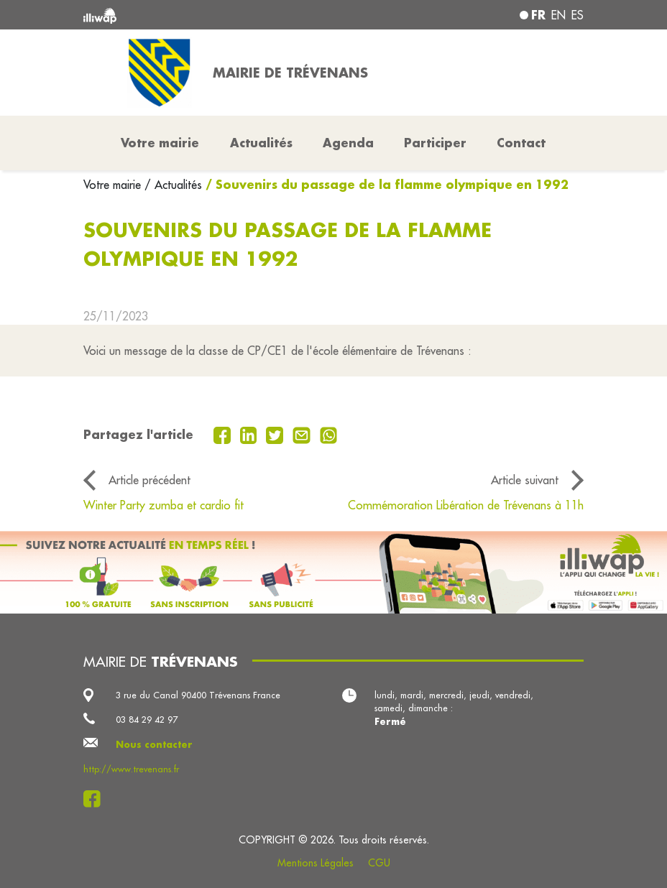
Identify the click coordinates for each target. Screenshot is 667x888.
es (577, 15)
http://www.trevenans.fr (131, 768)
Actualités (261, 142)
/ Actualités (173, 184)
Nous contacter (154, 744)
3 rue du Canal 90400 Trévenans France (198, 694)
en (558, 15)
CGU (379, 862)
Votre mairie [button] (160, 142)
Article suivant (524, 480)
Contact (521, 142)
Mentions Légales (315, 862)
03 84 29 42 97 (147, 719)
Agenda (348, 142)
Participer (435, 142)
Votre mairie (113, 184)
